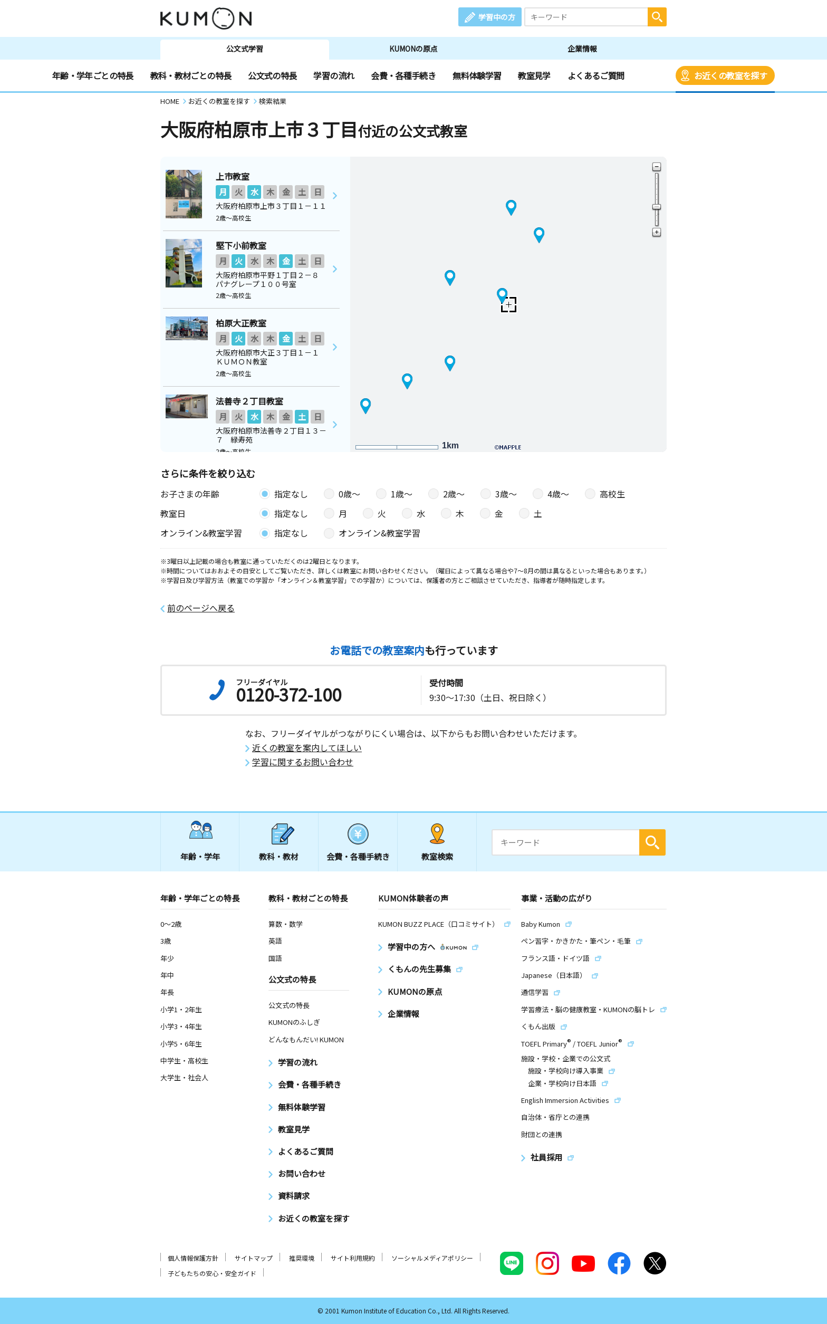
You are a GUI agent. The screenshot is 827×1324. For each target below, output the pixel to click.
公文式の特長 (272, 75)
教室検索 (437, 856)
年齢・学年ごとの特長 (92, 75)
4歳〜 (558, 493)
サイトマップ (254, 1257)
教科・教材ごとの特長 (191, 75)
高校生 (612, 493)
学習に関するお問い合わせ (302, 761)
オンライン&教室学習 (379, 532)
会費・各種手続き (403, 75)
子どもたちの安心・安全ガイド (212, 1273)
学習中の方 (496, 17)
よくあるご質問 (596, 75)
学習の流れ (333, 75)
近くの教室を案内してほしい (307, 747)
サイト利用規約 (353, 1257)
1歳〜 (401, 493)
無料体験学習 (477, 75)
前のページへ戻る (201, 607)
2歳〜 (454, 493)
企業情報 (582, 48)
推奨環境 (301, 1257)
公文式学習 (244, 48)
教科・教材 (279, 856)
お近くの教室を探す (730, 75)
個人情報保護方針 (193, 1257)
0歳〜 (349, 493)
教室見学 (534, 75)
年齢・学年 (200, 856)
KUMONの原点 (413, 48)
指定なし (291, 493)
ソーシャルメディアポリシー (432, 1257)
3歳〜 (506, 493)
